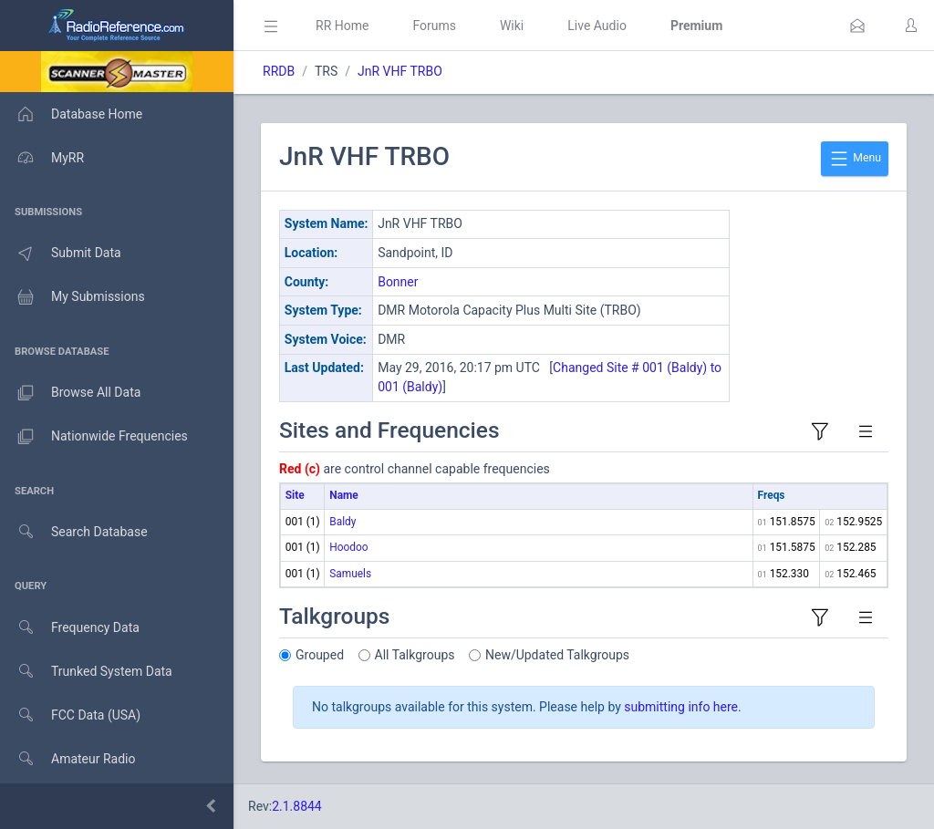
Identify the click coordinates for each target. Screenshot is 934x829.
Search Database (74, 532)
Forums (434, 25)
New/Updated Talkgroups (557, 655)
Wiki (512, 25)
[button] (857, 25)
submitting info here (681, 706)
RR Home (342, 25)
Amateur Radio (68, 759)
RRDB (279, 71)
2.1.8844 (297, 806)
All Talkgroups (415, 655)
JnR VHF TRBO (400, 71)
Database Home (71, 114)
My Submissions (72, 297)
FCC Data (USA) (70, 715)
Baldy (342, 521)
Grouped (320, 655)
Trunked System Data (86, 671)
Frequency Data (70, 628)
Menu (854, 159)
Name (343, 495)
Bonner (398, 282)
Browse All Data (70, 393)
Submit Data (60, 253)
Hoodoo (348, 547)
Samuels (350, 573)
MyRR (42, 158)
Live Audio (597, 25)
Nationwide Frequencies (94, 437)
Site (295, 495)
